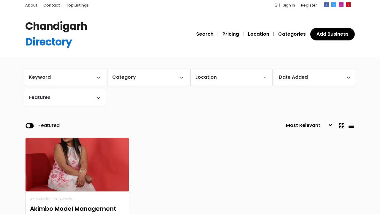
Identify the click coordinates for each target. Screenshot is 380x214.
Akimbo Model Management (73, 208)
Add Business (332, 34)
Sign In (289, 5)
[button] (276, 5)
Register (309, 5)
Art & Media (40, 199)
